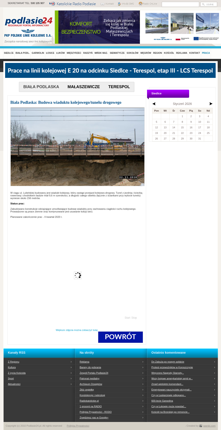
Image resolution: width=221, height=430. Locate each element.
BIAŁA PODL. (23, 53)
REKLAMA (181, 53)
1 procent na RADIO (91, 406)
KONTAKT (194, 53)
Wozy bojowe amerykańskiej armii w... (172, 378)
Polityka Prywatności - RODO (96, 412)
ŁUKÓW (60, 53)
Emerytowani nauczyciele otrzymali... (171, 389)
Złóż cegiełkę (87, 389)
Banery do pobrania (90, 367)
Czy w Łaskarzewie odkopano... (168, 395)
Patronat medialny (90, 378)
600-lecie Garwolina (162, 400)
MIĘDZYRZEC (74, 53)
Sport (11, 378)
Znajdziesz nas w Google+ (94, 417)
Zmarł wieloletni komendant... (167, 384)
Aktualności (14, 384)
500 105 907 (37, 3)
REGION (157, 53)
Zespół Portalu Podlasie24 (94, 373)
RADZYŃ (88, 53)
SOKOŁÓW (132, 53)
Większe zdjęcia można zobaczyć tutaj (77, 330)
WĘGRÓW (145, 53)
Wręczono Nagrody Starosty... (167, 373)
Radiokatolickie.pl (89, 400)
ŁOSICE (50, 53)
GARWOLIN (38, 53)
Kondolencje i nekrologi (92, 395)
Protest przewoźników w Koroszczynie (172, 367)
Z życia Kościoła (17, 373)
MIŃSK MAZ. (101, 53)
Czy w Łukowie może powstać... (168, 406)
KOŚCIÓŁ (169, 53)
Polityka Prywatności (78, 425)
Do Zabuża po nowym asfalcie (167, 361)
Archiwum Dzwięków (91, 384)
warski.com (209, 425)
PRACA (206, 53)
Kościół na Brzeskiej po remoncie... (170, 412)
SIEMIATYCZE (117, 53)
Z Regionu (13, 361)
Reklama (84, 361)
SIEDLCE (9, 53)
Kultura (12, 367)
